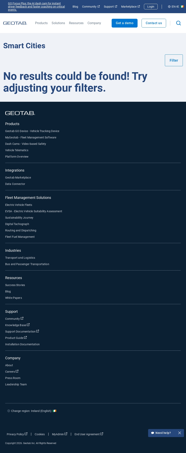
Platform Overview (17, 156)
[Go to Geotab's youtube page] (173, 423)
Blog (75, 6)
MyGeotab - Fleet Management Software (30, 137)
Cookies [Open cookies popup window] (40, 434)
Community (91, 6)
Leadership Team (16, 384)
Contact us (154, 23)
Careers (12, 371)
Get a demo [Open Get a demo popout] (124, 23)
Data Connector (15, 184)
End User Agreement (89, 434)
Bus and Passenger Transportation (27, 264)
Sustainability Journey (19, 217)
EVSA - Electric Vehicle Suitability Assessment (33, 211)
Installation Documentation (22, 344)
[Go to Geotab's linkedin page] (161, 423)
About (9, 365)
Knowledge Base (17, 325)
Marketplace (130, 6)
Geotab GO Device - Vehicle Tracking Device (32, 131)
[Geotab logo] (15, 23)
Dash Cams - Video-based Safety (25, 143)
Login (150, 6)
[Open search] (178, 23)
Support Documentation (22, 331)
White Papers (13, 297)
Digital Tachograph (17, 224)
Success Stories (15, 285)
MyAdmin (59, 434)
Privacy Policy (17, 434)
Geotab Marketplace (18, 177)
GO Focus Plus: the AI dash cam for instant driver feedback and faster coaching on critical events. (36, 6)
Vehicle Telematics (16, 150)
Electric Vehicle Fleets (18, 204)
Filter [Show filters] (174, 60)
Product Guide (16, 338)
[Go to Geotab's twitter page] (149, 423)
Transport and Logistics (20, 257)
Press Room (13, 378)
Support (110, 6)
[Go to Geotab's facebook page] (137, 423)
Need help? (166, 433)
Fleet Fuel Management (20, 236)
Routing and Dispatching (20, 230)
